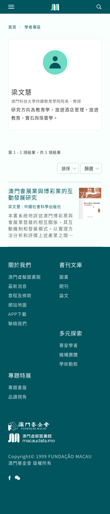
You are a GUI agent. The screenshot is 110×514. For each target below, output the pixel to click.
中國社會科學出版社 (42, 206)
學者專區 (32, 27)
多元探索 (70, 333)
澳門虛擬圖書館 (24, 276)
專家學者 (68, 345)
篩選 (88, 168)
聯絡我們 (17, 323)
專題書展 (17, 387)
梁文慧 (14, 206)
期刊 (64, 286)
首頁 (12, 27)
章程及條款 (20, 295)
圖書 (64, 276)
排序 (65, 168)
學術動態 (68, 363)
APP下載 (17, 314)
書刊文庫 (70, 265)
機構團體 (68, 354)
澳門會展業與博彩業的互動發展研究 (40, 194)
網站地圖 (17, 304)
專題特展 (19, 375)
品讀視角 (17, 396)
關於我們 (19, 265)
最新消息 (17, 286)
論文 (64, 295)
